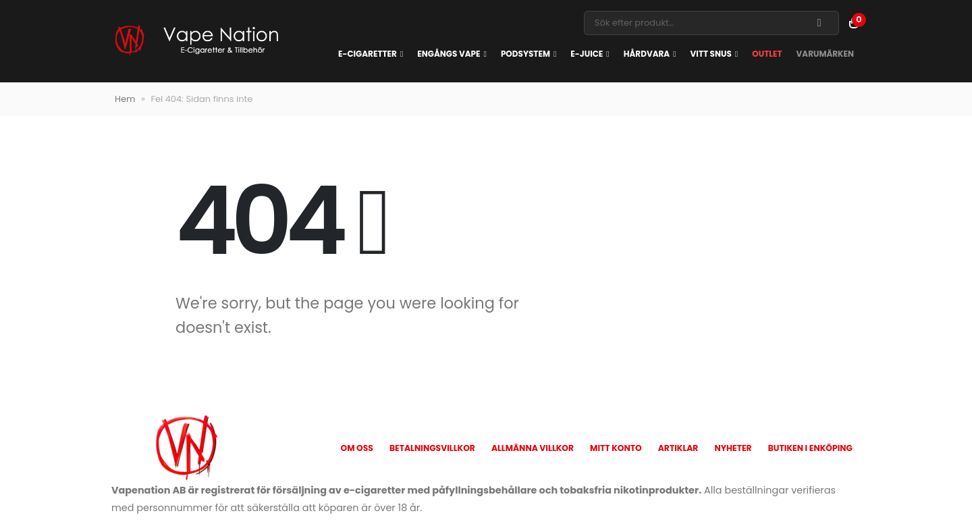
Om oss (356, 448)
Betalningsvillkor (432, 448)
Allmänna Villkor (532, 448)
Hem (125, 98)
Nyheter (732, 448)
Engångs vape (448, 53)
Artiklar (678, 448)
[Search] (819, 22)
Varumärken (825, 53)
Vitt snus (711, 53)
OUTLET (767, 53)
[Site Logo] (195, 41)
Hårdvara (647, 53)
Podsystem (525, 53)
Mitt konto (616, 448)
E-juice (586, 53)
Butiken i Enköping (810, 448)
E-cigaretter (367, 53)
